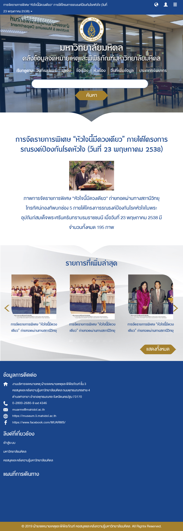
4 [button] (91, 341)
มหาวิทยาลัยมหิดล (14, 451)
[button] (156, 4)
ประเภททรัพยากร (153, 70)
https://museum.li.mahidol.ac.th (34, 416)
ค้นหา (91, 95)
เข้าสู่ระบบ (9, 443)
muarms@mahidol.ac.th (28, 409)
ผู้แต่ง (66, 70)
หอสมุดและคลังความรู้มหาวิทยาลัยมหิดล (28, 460)
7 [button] (111, 341)
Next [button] (175, 308)
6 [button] (104, 341)
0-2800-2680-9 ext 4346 (29, 403)
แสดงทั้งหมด (158, 349)
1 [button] (71, 341)
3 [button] (84, 341)
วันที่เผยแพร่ (46, 70)
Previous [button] (7, 308)
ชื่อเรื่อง (82, 70)
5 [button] (98, 341)
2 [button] (77, 341)
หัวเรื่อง (100, 70)
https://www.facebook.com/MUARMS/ (39, 422)
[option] (33, 307)
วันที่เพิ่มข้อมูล (122, 70)
